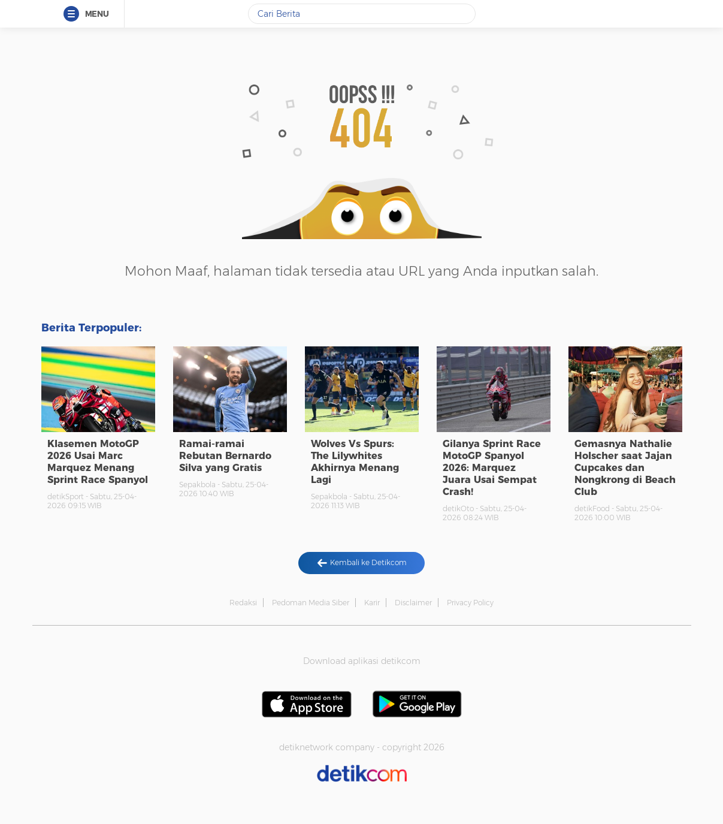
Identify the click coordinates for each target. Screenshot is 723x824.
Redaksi (243, 602)
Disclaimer (413, 602)
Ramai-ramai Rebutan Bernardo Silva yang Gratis (225, 455)
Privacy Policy (470, 602)
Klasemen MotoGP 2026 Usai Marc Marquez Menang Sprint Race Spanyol (97, 461)
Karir (372, 602)
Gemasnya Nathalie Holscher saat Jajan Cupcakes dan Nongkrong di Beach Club (625, 467)
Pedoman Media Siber (310, 602)
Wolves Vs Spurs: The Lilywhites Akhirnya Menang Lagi (355, 461)
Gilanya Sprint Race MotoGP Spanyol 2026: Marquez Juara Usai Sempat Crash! (492, 467)
